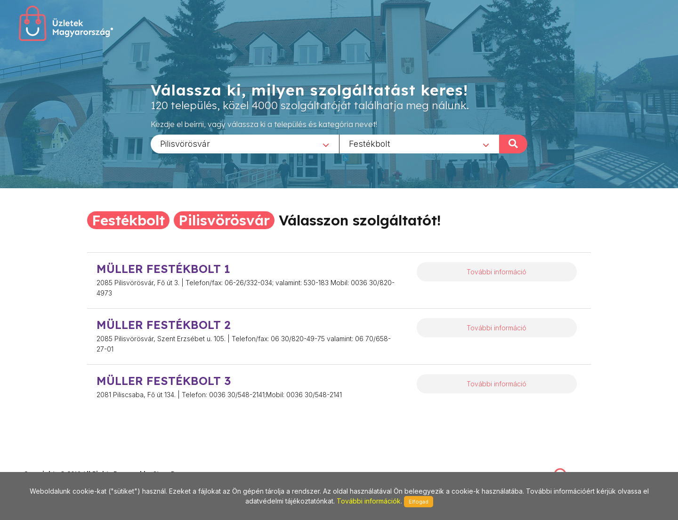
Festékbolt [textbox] (369, 143)
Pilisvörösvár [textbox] (185, 143)
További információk (369, 501)
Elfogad (418, 501)
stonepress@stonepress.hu (61, 463)
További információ (496, 272)
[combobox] (245, 143)
